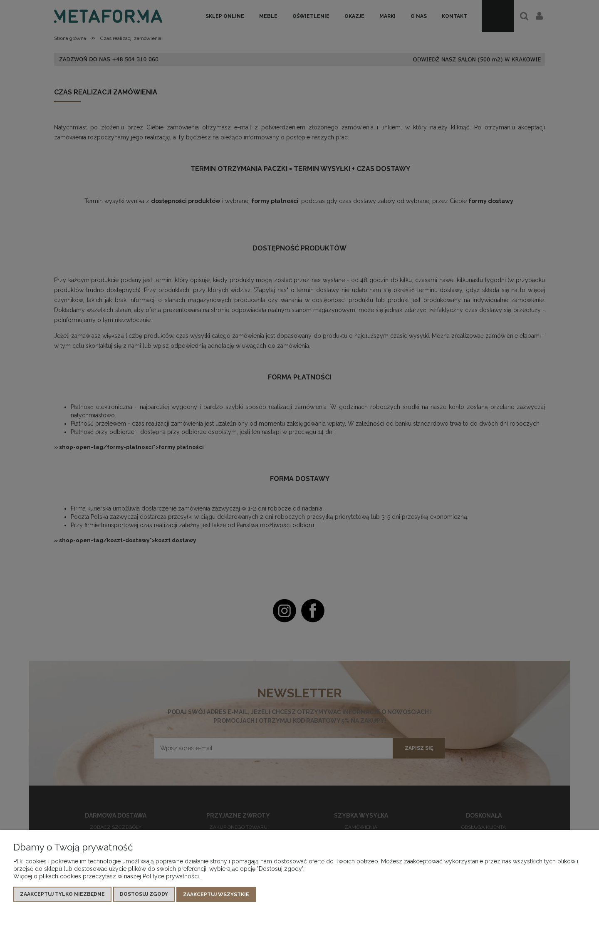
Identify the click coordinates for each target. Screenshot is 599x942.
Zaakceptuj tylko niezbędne (62, 894)
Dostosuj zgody (144, 894)
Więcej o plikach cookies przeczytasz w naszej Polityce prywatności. (106, 876)
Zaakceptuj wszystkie (216, 894)
